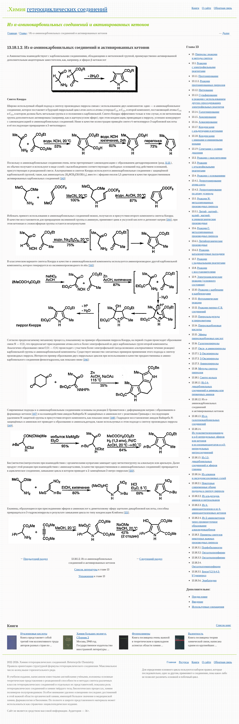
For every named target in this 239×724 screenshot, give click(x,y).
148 (112, 417)
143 (63, 178)
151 (126, 512)
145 (91, 265)
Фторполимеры (141, 633)
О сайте (206, 8)
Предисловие (199, 596)
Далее (225, 33)
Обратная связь (223, 8)
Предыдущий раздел (35, 559)
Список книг (223, 625)
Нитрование (206, 90)
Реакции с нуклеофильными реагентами (203, 166)
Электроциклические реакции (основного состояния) (207, 280)
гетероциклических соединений (67, 9)
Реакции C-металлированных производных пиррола (205, 232)
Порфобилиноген (212, 547)
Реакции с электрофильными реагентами (203, 67)
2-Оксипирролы (209, 353)
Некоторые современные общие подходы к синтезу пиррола (208, 487)
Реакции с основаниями (211, 175)
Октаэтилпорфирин (213, 552)
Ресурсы (184, 662)
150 (131, 470)
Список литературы (86, 569)
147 (34, 413)
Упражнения (86, 576)
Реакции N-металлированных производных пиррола (205, 202)
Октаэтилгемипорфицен (206, 566)
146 (86, 359)
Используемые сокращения (208, 606)
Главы (23, 33)
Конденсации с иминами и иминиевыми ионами (207, 139)
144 (169, 219)
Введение (197, 601)
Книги (195, 8)
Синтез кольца (208, 377)
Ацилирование (207, 117)
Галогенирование (209, 112)
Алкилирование (208, 122)
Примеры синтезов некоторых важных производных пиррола (207, 538)
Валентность (195, 633)
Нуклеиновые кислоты (33, 633)
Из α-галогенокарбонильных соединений (205, 420)
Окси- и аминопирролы (212, 348)
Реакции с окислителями (211, 157)
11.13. (168, 162)
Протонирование (208, 76)
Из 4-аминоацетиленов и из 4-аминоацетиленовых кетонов (209, 508)
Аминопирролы (209, 363)
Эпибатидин (209, 580)
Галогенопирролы (208, 343)
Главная (12, 33)
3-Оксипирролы (209, 358)
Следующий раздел (150, 559)
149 (10, 425)
